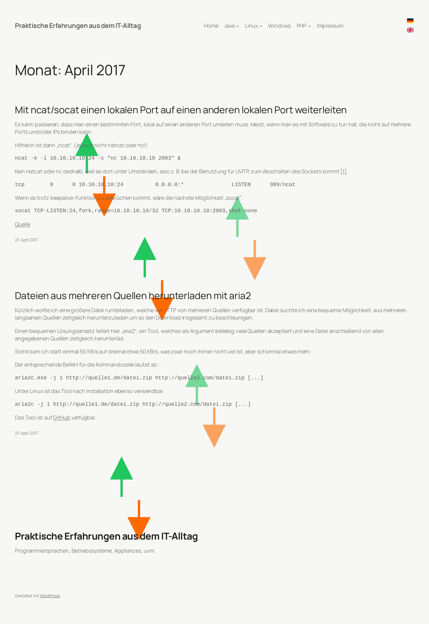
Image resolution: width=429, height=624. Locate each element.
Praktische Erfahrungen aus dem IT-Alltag (78, 25)
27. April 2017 (26, 240)
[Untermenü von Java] (237, 25)
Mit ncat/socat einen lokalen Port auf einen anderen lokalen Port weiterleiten (181, 109)
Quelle (22, 224)
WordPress (50, 595)
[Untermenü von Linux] (260, 25)
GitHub (61, 417)
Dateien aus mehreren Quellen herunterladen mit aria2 (133, 295)
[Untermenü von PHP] (309, 25)
